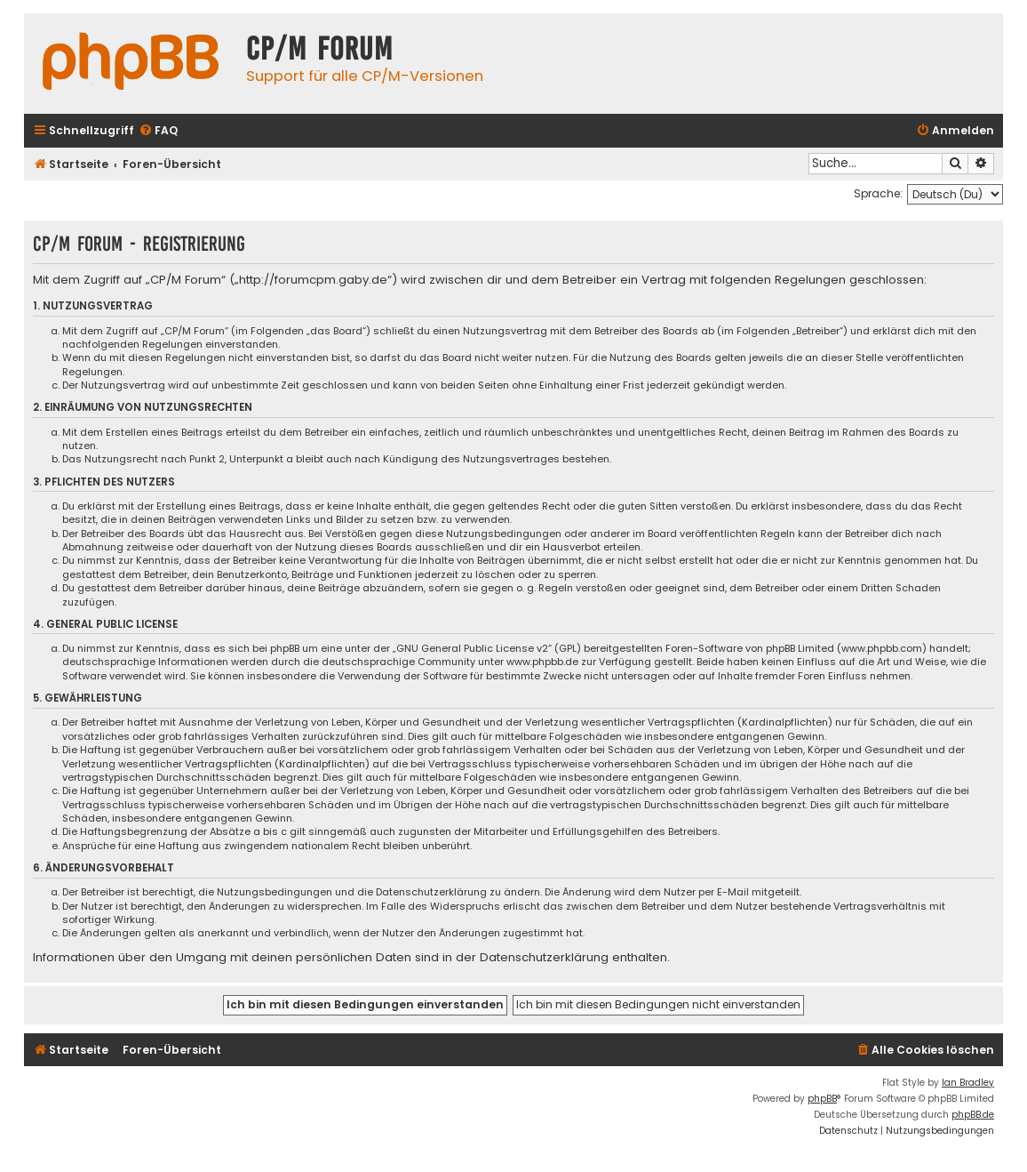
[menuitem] (158, 131)
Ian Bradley (968, 1082)
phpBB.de (972, 1114)
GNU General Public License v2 (472, 648)
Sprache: (878, 193)
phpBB (822, 1098)
